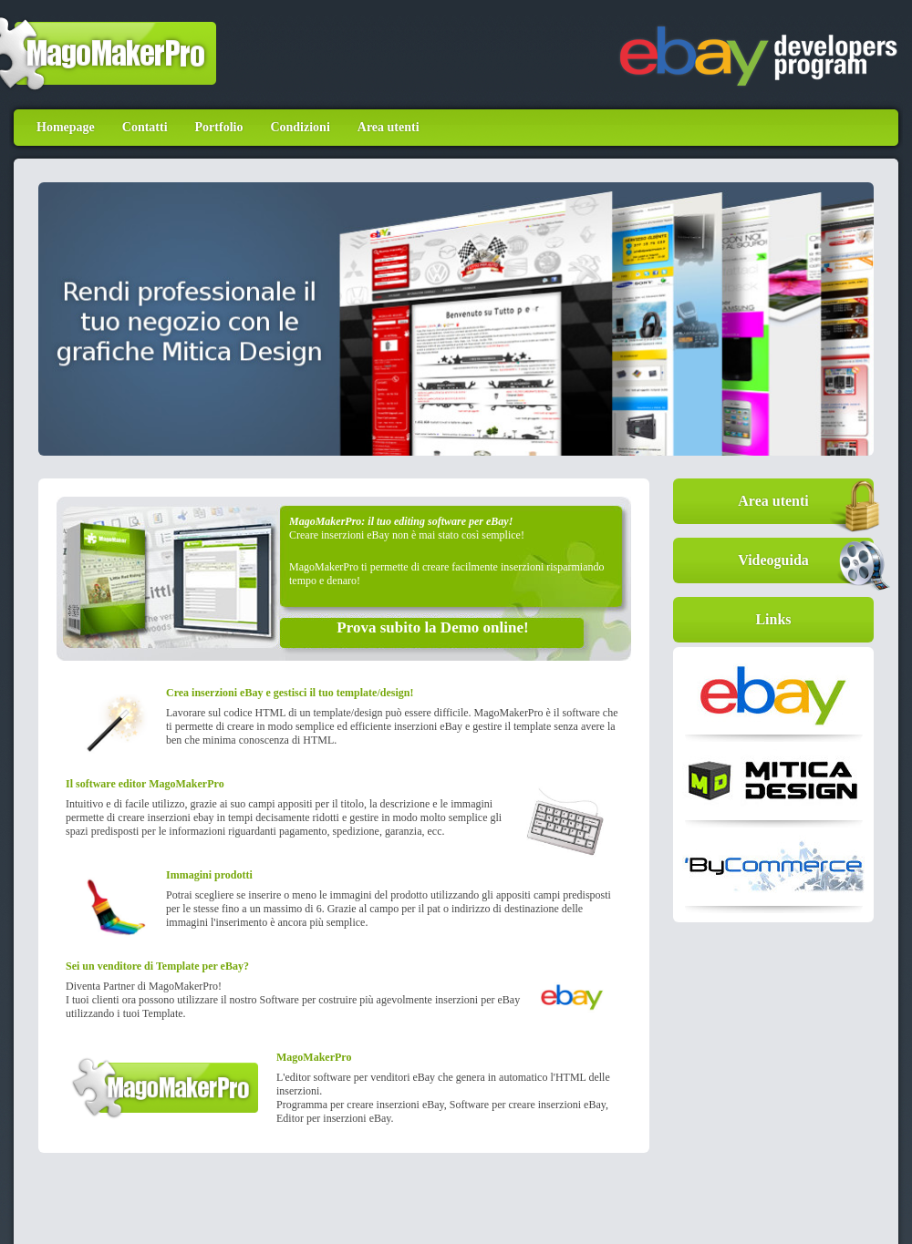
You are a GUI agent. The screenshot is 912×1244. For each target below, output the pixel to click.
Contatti (145, 127)
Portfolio (219, 127)
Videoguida (806, 560)
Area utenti (389, 127)
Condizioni (299, 127)
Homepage (65, 127)
